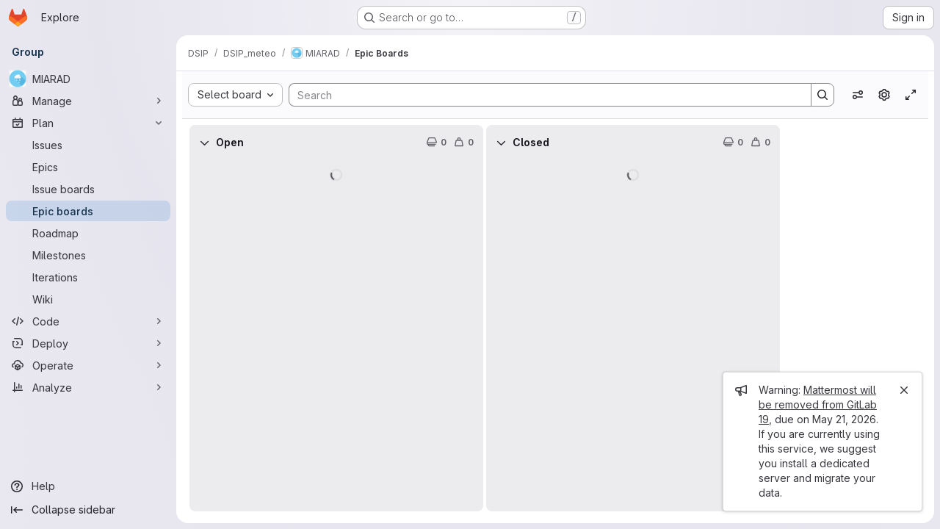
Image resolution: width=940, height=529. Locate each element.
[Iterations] (88, 277)
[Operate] (88, 365)
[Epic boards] (88, 211)
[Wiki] (88, 299)
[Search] (542, 95)
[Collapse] (204, 142)
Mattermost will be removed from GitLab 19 (818, 404)
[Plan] (88, 122)
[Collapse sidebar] (88, 510)
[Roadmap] (88, 233)
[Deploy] (88, 343)
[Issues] (88, 144)
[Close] (904, 390)
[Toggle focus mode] (910, 95)
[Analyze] (88, 387)
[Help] (88, 486)
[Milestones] (88, 255)
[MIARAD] (88, 78)
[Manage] (88, 100)
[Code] (88, 321)
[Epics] (88, 166)
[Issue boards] (88, 189)
